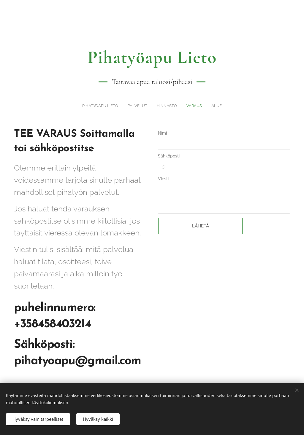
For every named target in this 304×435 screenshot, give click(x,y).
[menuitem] (135, 105)
